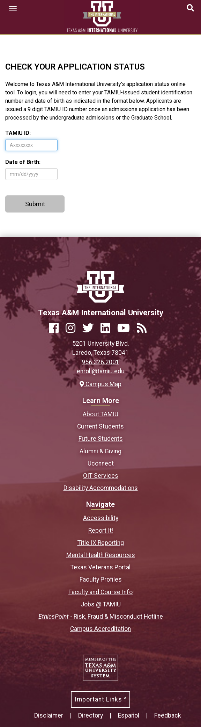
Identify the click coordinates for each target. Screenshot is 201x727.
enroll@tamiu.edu (101, 371)
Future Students (101, 438)
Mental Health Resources (100, 555)
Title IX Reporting (100, 542)
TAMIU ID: (18, 133)
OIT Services (100, 475)
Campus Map (100, 384)
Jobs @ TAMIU (101, 604)
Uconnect (101, 463)
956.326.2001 (100, 362)
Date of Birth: (22, 162)
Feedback (167, 715)
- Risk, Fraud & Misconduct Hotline (100, 616)
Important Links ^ (101, 699)
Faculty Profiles (101, 579)
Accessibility (100, 517)
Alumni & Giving (100, 451)
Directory (90, 715)
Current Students (100, 426)
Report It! (100, 530)
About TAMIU (100, 414)
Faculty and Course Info (100, 592)
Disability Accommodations (101, 487)
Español (128, 715)
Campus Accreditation (100, 628)
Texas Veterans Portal (100, 567)
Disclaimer (48, 715)
